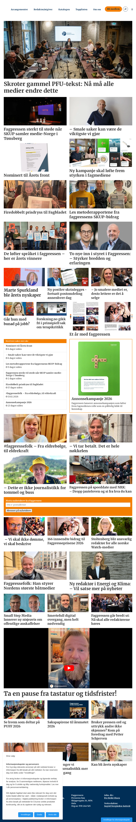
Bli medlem (113, 9)
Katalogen (64, 9)
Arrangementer (19, 9)
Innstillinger (26, 815)
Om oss (97, 9)
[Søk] (125, 9)
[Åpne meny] (132, 9)
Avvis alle (52, 815)
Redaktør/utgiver (43, 9)
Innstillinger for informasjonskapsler (116, 820)
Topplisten (81, 9)
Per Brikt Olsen (112, 798)
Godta (39, 815)
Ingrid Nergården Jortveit (117, 806)
